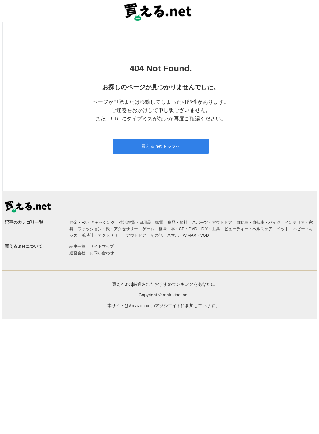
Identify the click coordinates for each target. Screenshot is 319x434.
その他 (157, 235)
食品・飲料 (178, 222)
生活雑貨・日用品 (135, 222)
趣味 (163, 229)
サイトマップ (102, 246)
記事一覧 (77, 246)
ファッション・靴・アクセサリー (108, 229)
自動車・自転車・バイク (258, 222)
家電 (159, 222)
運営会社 (77, 253)
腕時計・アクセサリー (102, 235)
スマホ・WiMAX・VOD (188, 235)
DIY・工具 (210, 229)
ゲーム (148, 229)
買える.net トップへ (160, 146)
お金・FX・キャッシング (92, 222)
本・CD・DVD (184, 229)
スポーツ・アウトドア (212, 222)
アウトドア (136, 235)
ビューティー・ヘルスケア (248, 229)
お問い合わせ (102, 253)
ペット (283, 229)
